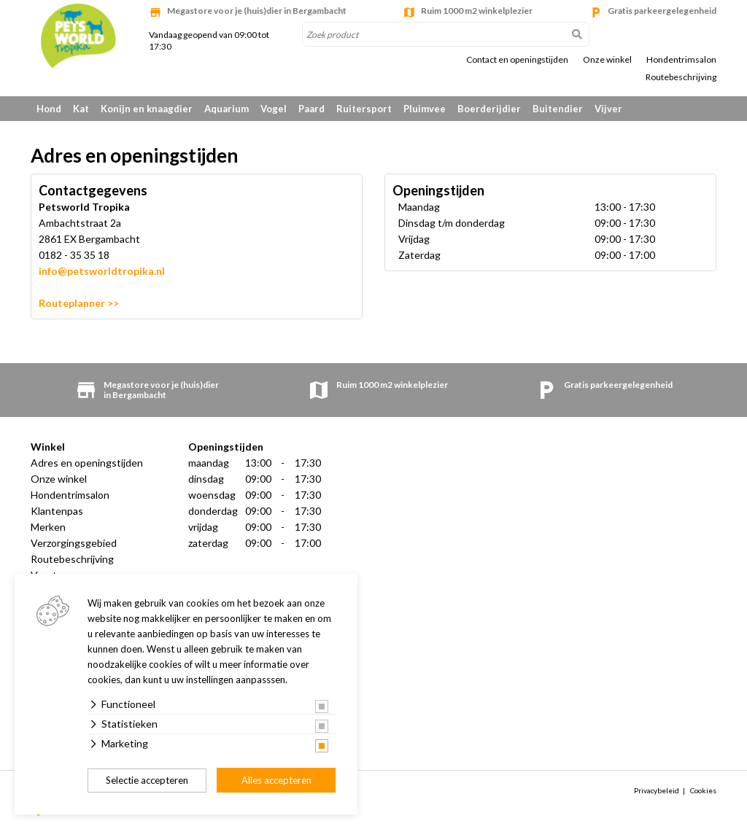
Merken (48, 527)
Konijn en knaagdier (147, 108)
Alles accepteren (276, 780)
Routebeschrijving (681, 77)
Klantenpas (57, 511)
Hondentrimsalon (681, 59)
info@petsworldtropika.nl (102, 271)
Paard (311, 108)
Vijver (608, 108)
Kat (81, 108)
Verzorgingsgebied (74, 543)
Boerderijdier (489, 108)
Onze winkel (607, 59)
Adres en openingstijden (87, 462)
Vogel (273, 108)
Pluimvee (424, 108)
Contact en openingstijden (517, 59)
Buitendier (558, 108)
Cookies (703, 790)
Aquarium (226, 108)
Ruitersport (364, 108)
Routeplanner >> (79, 303)
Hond (48, 108)
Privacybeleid (656, 790)
